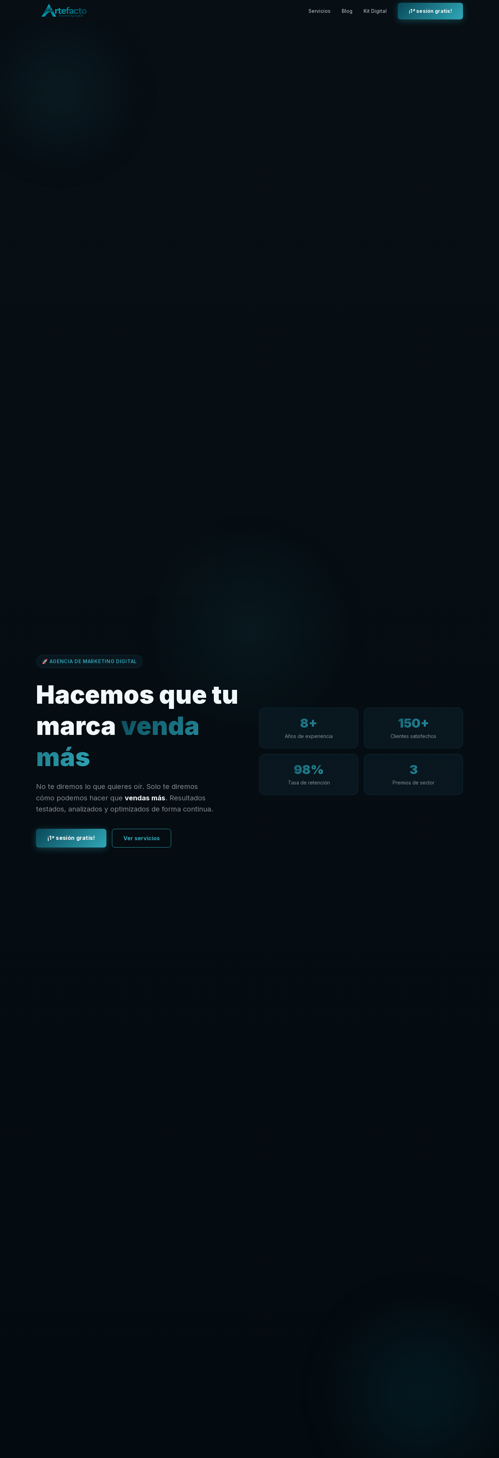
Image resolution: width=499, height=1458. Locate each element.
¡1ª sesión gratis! (430, 11)
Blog (347, 11)
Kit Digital (375, 11)
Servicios (319, 11)
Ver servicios (141, 839)
